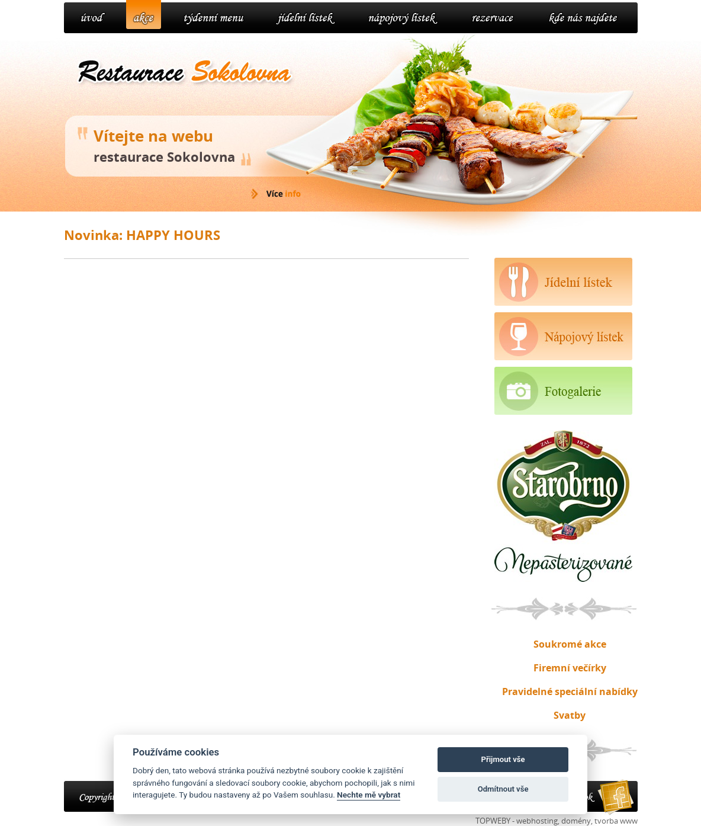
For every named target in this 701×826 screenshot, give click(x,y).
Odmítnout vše (503, 789)
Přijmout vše (503, 759)
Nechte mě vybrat (368, 794)
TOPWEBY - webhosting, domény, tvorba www (556, 820)
